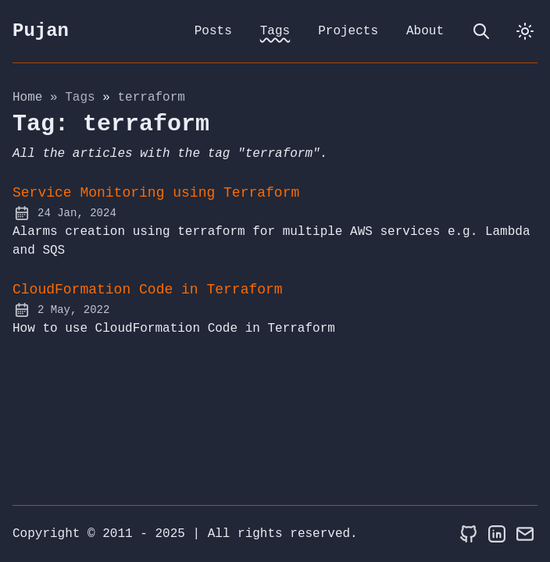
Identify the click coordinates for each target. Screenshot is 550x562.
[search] (481, 31)
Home (27, 98)
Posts (213, 31)
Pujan (40, 30)
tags (83, 98)
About (425, 31)
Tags (275, 31)
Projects (348, 31)
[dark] (525, 31)
